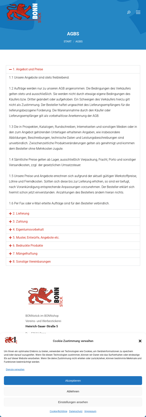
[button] (140, 341)
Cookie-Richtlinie (58, 411)
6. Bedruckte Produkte (28, 245)
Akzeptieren (73, 380)
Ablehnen (73, 391)
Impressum (90, 411)
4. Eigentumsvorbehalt (28, 229)
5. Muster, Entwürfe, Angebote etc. (36, 237)
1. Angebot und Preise (28, 69)
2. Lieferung (21, 213)
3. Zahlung (20, 221)
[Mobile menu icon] (138, 12)
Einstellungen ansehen (73, 402)
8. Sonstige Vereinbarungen (32, 261)
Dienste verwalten (15, 369)
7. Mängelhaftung (25, 253)
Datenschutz (76, 411)
